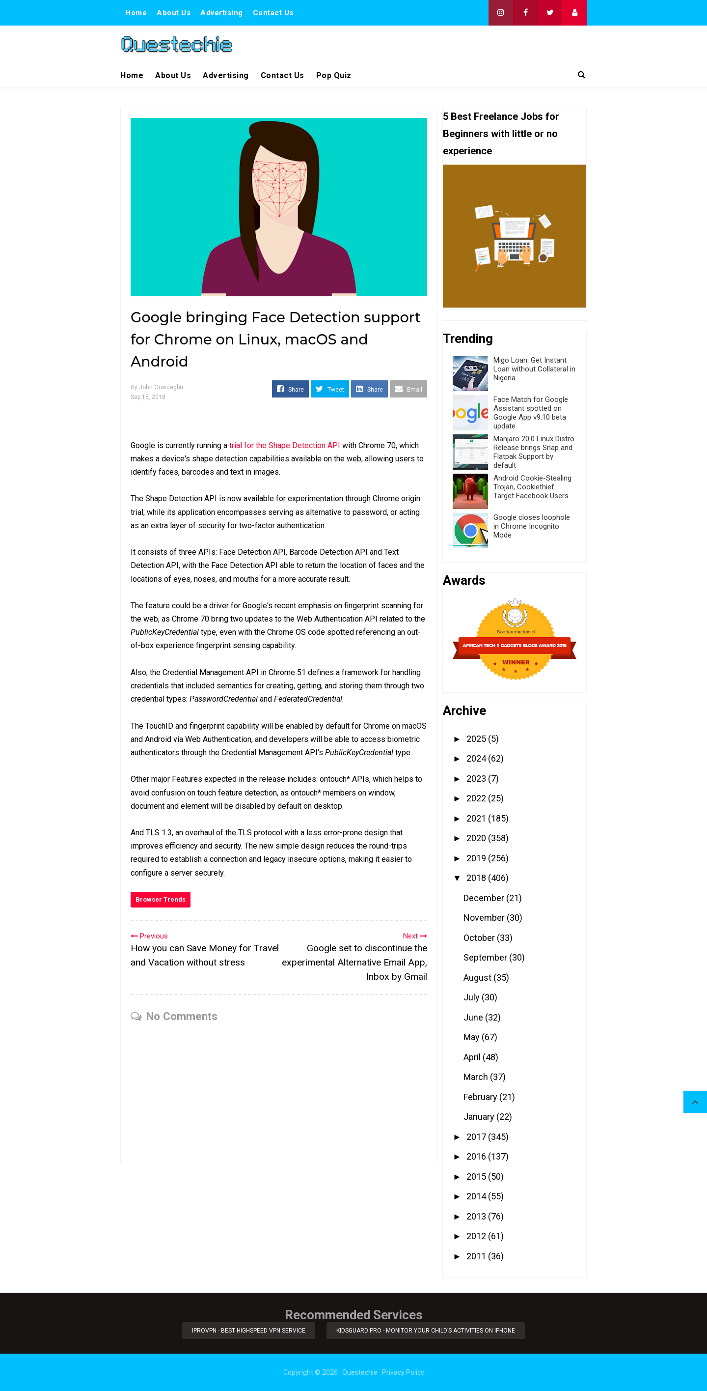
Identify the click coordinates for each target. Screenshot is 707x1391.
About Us (173, 12)
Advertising (221, 12)
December (484, 898)
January (479, 1116)
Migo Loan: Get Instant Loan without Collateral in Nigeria (534, 369)
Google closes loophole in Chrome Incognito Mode (531, 526)
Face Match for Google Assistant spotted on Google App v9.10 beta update (530, 412)
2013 (477, 1216)
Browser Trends (161, 899)
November (485, 917)
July (472, 997)
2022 (477, 798)
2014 (477, 1196)
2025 (477, 739)
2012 (477, 1236)
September (486, 957)
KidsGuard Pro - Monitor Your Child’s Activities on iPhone (426, 1330)
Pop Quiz (334, 75)
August (478, 977)
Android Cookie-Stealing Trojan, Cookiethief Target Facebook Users (532, 487)
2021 (477, 818)
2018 (477, 878)
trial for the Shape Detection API (284, 445)
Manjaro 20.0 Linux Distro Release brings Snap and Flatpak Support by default (533, 452)
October (480, 938)
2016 (477, 1156)
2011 (477, 1256)
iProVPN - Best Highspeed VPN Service (248, 1330)
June (474, 1017)
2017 (477, 1137)
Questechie (360, 1372)
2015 (477, 1176)
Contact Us (273, 12)
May (472, 1037)
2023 (477, 778)
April (473, 1057)
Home (136, 12)
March (476, 1077)
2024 (477, 758)
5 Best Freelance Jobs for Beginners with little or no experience (501, 134)
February (481, 1097)
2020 (477, 838)
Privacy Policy (403, 1372)
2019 (477, 858)
